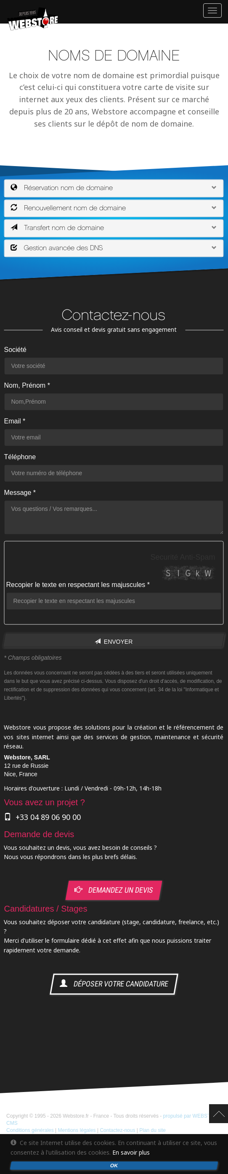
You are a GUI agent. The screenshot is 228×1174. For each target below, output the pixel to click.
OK (114, 1166)
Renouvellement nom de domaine (68, 208)
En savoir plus (131, 1152)
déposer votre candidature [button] (114, 984)
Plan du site (152, 1130)
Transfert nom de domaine (57, 228)
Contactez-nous (117, 1130)
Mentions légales (77, 1130)
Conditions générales (30, 1130)
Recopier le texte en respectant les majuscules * (78, 585)
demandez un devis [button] (114, 890)
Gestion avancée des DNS (57, 248)
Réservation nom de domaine (62, 188)
